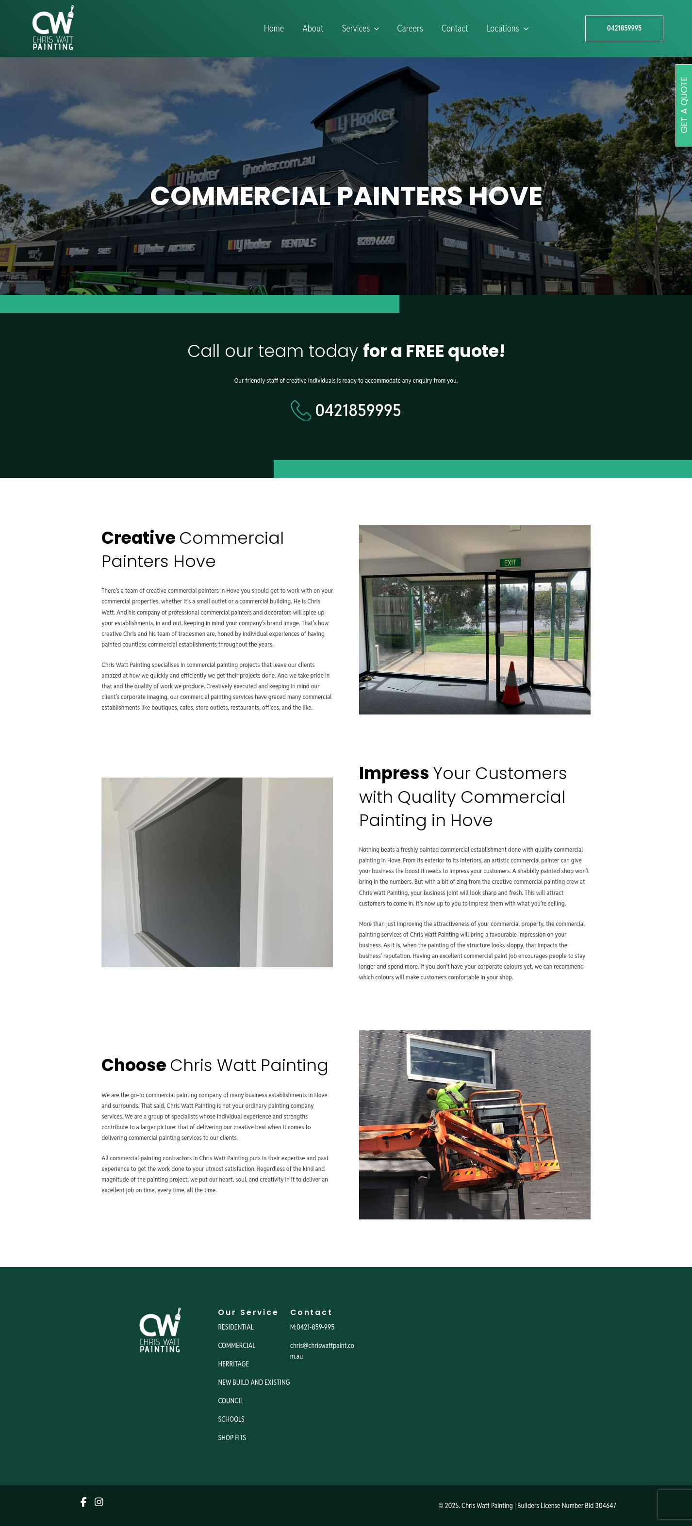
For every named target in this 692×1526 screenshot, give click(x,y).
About (312, 28)
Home (274, 28)
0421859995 (624, 28)
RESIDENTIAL (235, 1327)
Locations (508, 28)
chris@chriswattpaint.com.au (322, 1351)
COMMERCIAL (236, 1345)
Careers (410, 28)
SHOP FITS (232, 1437)
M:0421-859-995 (312, 1327)
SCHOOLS (231, 1419)
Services (361, 28)
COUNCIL (230, 1400)
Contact (455, 28)
